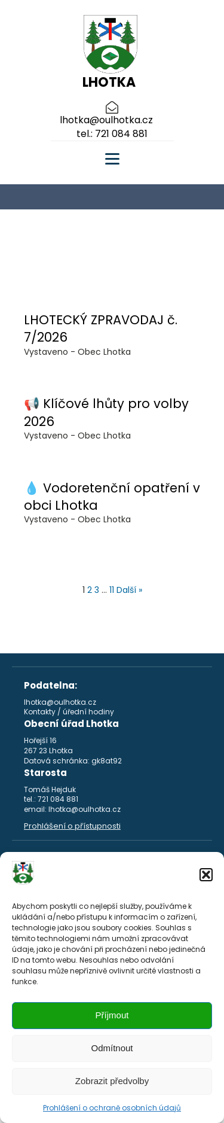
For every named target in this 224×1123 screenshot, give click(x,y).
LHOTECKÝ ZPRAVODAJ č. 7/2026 (100, 328)
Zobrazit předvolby (112, 1081)
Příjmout (112, 1015)
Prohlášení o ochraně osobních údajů (112, 1108)
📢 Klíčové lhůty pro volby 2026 (106, 412)
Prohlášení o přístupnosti (72, 826)
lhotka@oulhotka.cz (106, 120)
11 (111, 590)
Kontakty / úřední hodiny (69, 712)
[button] (206, 875)
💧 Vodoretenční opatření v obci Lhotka (112, 496)
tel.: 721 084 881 (112, 134)
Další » (129, 590)
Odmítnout (112, 1048)
